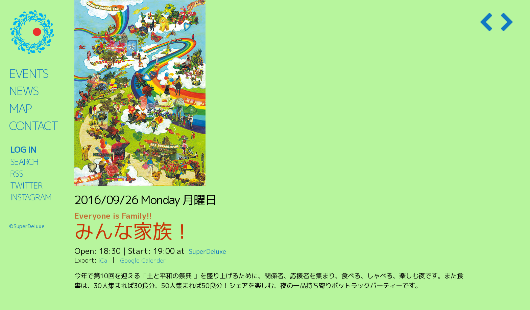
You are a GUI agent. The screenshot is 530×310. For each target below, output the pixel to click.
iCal (104, 260)
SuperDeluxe (212, 250)
